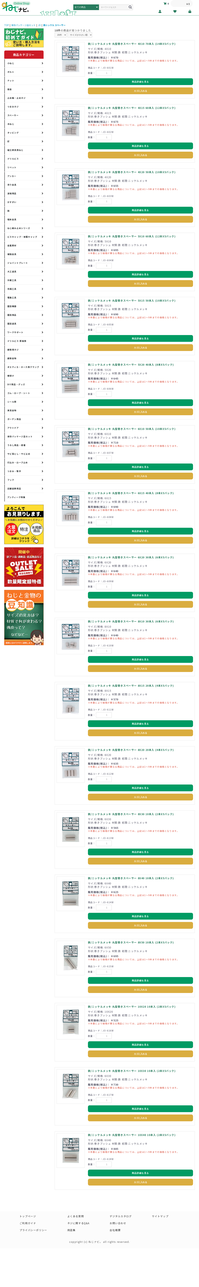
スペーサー (13, 115)
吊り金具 (12, 184)
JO (39, 25)
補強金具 (12, 254)
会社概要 (115, 1230)
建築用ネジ (13, 349)
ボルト (10, 71)
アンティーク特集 (16, 497)
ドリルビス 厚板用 (16, 340)
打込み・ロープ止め (17, 462)
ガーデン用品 (14, 419)
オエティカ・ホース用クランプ (23, 367)
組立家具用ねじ (15, 150)
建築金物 (12, 358)
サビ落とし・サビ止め (18, 453)
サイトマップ (160, 1216)
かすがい (12, 202)
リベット (12, 167)
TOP (6, 25)
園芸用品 (12, 314)
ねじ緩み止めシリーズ (18, 228)
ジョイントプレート (17, 262)
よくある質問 (75, 1216)
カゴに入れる (140, 91)
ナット (10, 80)
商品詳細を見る (140, 81)
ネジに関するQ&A (78, 1223)
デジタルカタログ (121, 1216)
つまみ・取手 (14, 471)
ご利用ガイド (28, 1223)
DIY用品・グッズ (16, 384)
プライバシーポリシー (33, 1230)
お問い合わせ (118, 1223)
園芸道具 (12, 323)
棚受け (10, 375)
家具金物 (12, 410)
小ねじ (10, 63)
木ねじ (10, 123)
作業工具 (12, 280)
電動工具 (12, 297)
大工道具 (12, 271)
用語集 (71, 1230)
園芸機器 (12, 306)
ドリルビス (13, 158)
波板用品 (12, 193)
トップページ (28, 1216)
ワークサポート (15, 332)
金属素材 (12, 245)
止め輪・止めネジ (16, 97)
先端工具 (12, 288)
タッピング (13, 132)
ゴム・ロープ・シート (18, 393)
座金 (9, 89)
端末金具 (12, 219)
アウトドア (13, 427)
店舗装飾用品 (14, 488)
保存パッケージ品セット (23, 25)
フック (10, 479)
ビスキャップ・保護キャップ (22, 236)
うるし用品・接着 (16, 445)
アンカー (11, 176)
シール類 (12, 401)
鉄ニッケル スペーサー (54, 25)
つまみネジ (13, 106)
